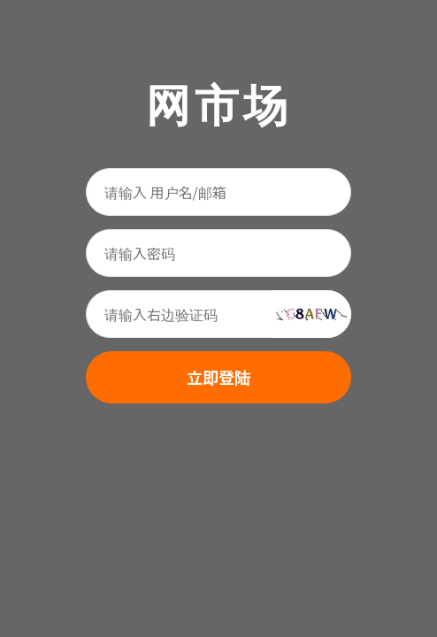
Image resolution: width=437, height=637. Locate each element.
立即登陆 (218, 376)
